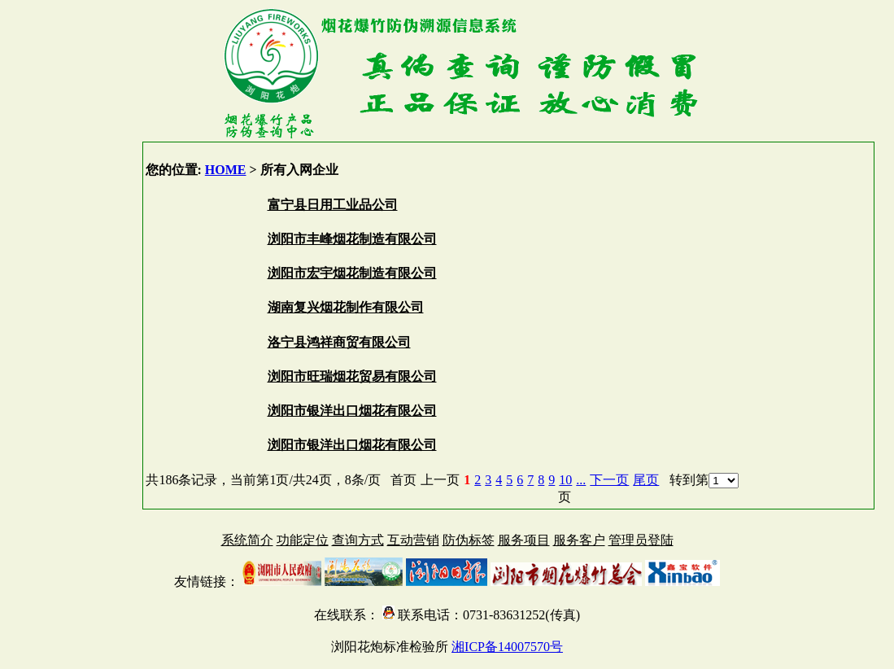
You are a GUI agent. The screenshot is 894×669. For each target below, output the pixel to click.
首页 (403, 480)
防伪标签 (469, 540)
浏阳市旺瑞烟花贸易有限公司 (352, 376)
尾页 (646, 480)
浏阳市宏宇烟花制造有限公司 (352, 273)
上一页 (440, 480)
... (581, 480)
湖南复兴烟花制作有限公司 (346, 307)
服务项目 (524, 540)
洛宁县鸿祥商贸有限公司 (339, 342)
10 (565, 480)
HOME (225, 170)
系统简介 (247, 540)
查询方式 (358, 540)
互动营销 (413, 540)
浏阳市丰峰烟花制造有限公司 (352, 239)
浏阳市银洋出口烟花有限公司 (352, 411)
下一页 (609, 480)
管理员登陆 (641, 540)
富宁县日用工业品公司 (333, 205)
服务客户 (579, 540)
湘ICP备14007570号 (507, 647)
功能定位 (303, 540)
